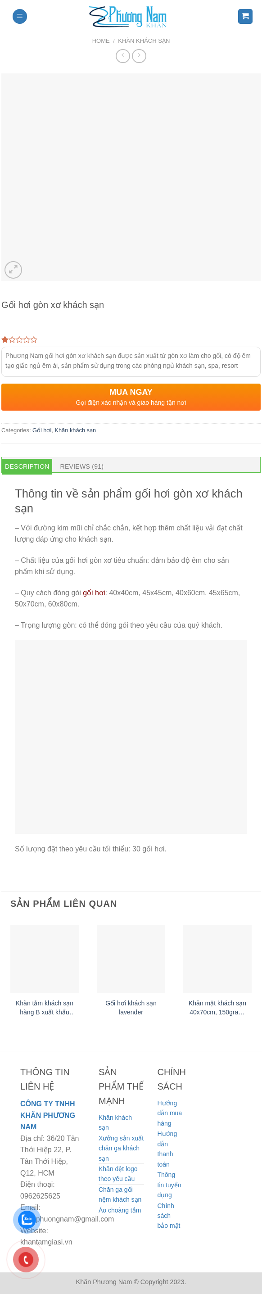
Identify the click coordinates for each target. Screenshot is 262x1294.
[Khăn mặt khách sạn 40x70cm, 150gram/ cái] (217, 959)
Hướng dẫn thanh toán (167, 1148)
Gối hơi (41, 430)
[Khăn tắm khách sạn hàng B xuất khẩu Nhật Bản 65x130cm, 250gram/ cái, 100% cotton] (44, 959)
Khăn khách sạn (144, 40)
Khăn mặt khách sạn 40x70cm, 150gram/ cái (217, 1008)
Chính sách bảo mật (169, 1216)
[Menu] (20, 16)
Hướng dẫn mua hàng (170, 1113)
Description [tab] (27, 466)
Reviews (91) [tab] (82, 466)
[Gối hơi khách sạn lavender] (131, 959)
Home (101, 40)
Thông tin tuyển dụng (169, 1185)
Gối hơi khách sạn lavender (131, 1008)
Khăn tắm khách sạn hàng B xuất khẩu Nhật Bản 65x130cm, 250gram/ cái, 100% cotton (44, 1008)
